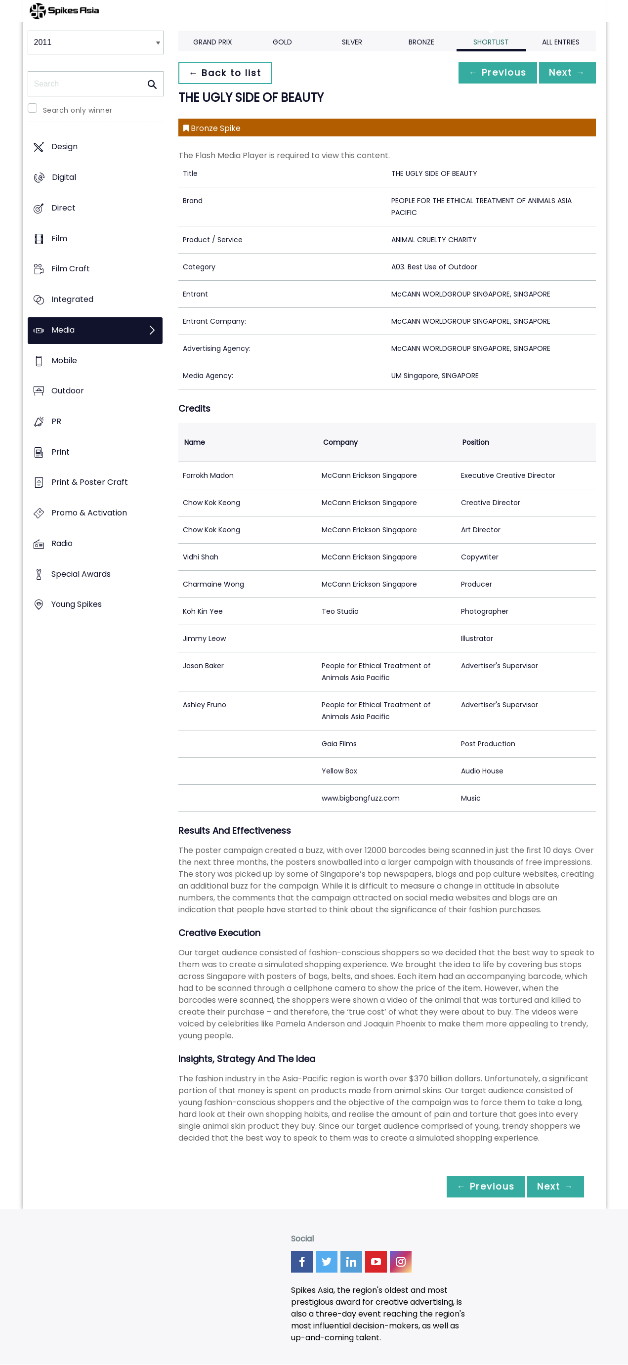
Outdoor (67, 391)
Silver (352, 42)
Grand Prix (212, 42)
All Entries (561, 42)
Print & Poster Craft (89, 482)
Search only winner (78, 110)
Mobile (64, 360)
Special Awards (81, 574)
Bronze (421, 42)
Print (60, 452)
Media (63, 330)
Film (59, 238)
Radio (62, 543)
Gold (282, 42)
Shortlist (491, 42)
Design (64, 147)
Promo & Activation (89, 513)
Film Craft (70, 269)
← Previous (492, 73)
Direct (63, 207)
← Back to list (226, 73)
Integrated (72, 299)
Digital (64, 177)
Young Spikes (76, 604)
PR (56, 421)
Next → (565, 73)
